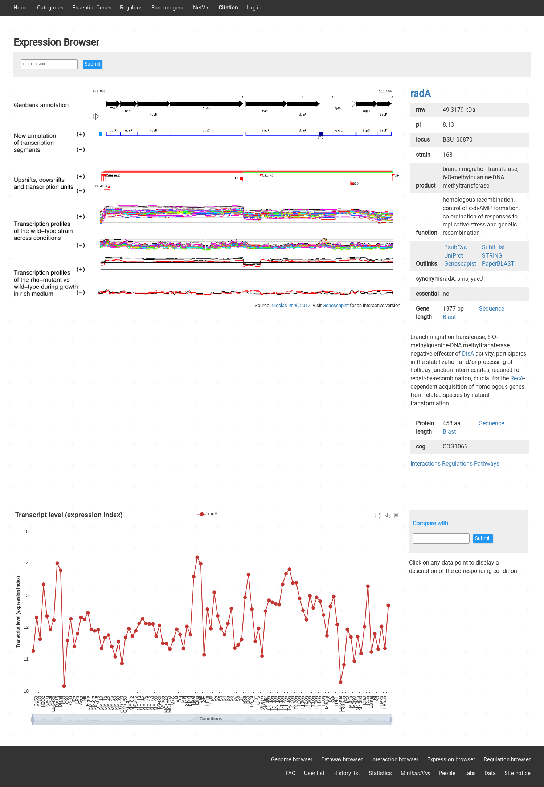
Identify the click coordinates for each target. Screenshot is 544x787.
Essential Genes (91, 7)
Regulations (457, 463)
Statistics (380, 773)
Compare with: (431, 523)
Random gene (167, 7)
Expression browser (451, 759)
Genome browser (291, 759)
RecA (516, 378)
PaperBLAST (498, 263)
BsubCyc (455, 247)
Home (20, 7)
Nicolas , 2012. (291, 305)
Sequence (491, 308)
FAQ (290, 773)
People (447, 773)
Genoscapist (336, 305)
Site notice (517, 773)
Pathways (486, 463)
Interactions (425, 463)
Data (490, 773)
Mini (415, 773)
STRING (492, 255)
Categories (50, 7)
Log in (253, 7)
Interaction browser (394, 759)
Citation (228, 7)
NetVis (201, 7)
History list (346, 773)
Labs (470, 773)
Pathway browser (342, 759)
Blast (449, 316)
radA (420, 93)
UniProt (453, 255)
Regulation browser (507, 759)
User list (314, 773)
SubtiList (493, 247)
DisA (468, 353)
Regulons (131, 7)
